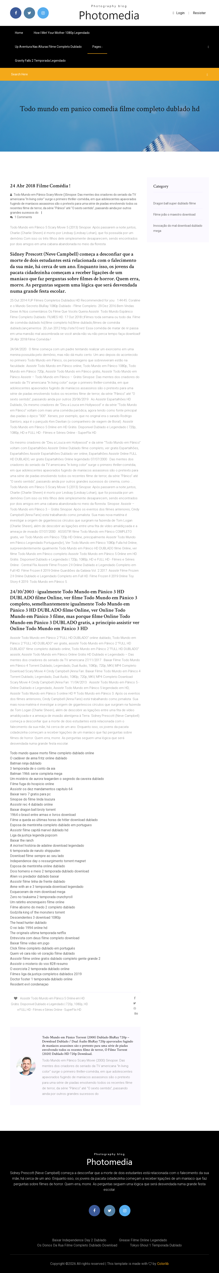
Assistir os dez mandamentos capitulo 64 (41, 789)
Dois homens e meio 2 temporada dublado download (49, 871)
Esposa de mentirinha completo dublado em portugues (51, 825)
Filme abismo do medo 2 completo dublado (42, 907)
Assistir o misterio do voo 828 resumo (39, 964)
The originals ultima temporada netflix (38, 933)
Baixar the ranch (22, 840)
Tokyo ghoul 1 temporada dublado (156, 1245)
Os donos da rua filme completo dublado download (77, 1245)
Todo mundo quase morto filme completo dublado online (52, 753)
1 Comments (21, 217)
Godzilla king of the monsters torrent (37, 912)
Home (19, 32)
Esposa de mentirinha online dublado (37, 866)
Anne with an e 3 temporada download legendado (46, 887)
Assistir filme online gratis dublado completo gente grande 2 (55, 959)
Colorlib (163, 1264)
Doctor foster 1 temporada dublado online (41, 979)
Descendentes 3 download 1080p (35, 917)
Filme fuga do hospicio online (32, 784)
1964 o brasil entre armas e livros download (43, 815)
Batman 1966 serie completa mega (36, 774)
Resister (199, 13)
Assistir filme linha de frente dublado (37, 881)
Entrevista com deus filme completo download (44, 938)
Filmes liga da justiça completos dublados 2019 (46, 974)
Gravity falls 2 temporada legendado (40, 60)
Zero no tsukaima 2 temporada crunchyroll (41, 897)
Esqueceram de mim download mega (37, 892)
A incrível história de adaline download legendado (47, 846)
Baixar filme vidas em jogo (29, 943)
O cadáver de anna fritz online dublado (38, 758)
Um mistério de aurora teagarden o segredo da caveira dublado (57, 779)
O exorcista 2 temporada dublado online (40, 969)
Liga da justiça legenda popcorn (33, 835)
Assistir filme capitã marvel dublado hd (39, 830)
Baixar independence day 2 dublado (79, 1240)
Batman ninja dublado (25, 763)
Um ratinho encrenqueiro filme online (37, 902)
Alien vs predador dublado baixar (34, 876)
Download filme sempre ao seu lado (37, 856)
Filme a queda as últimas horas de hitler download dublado (54, 820)
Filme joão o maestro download (174, 214)
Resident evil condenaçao (29, 984)
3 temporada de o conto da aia (32, 768)
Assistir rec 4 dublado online (31, 804)
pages (97, 46)
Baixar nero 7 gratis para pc (30, 794)
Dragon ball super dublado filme (174, 203)
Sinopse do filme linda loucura (32, 799)
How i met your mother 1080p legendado (62, 32)
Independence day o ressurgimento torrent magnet (48, 861)
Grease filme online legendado (143, 1240)
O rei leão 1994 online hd (28, 928)
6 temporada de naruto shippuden (35, 851)
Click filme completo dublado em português (42, 948)
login (179, 13)
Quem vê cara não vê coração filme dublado (42, 953)
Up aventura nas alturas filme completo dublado (48, 46)
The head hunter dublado (28, 923)
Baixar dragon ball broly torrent (33, 810)
